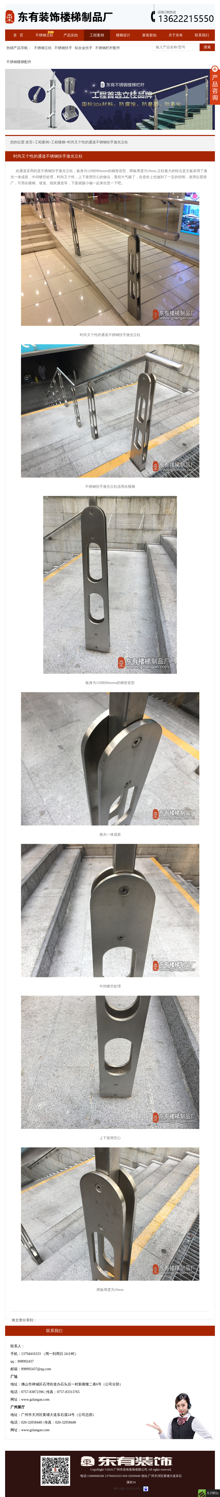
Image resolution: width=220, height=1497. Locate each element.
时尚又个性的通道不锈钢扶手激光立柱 (97, 142)
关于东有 (176, 35)
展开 (215, 85)
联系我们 (202, 35)
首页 (29, 142)
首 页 (18, 35)
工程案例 (97, 35)
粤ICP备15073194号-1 (128, 1488)
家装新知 (149, 35)
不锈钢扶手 (63, 48)
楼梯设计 (123, 35)
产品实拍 (70, 35)
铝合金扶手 (84, 48)
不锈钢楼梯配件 (18, 62)
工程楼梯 (58, 142)
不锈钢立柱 (44, 35)
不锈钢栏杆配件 (107, 48)
